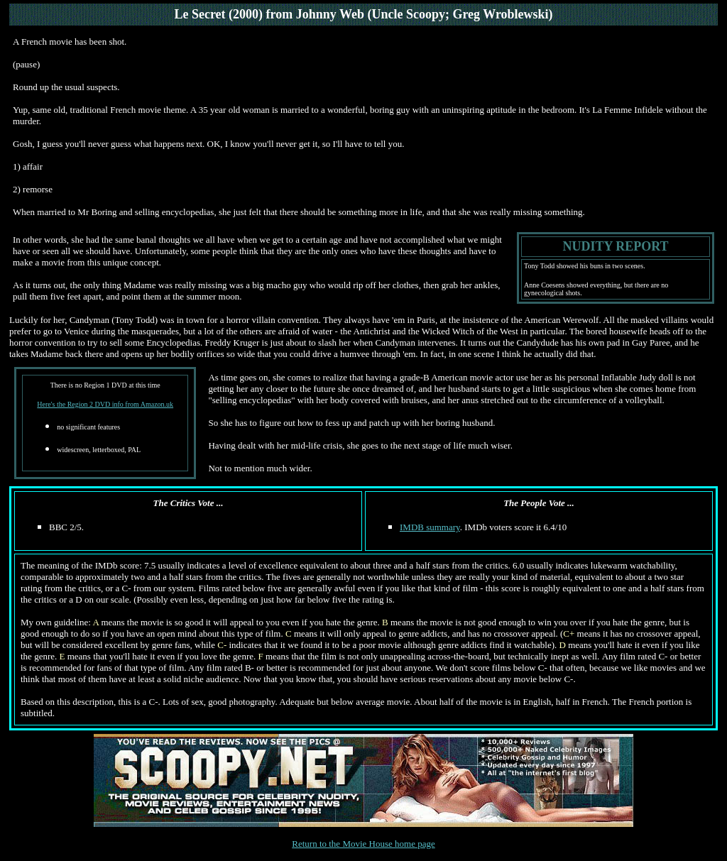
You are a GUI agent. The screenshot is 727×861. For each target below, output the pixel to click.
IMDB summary (430, 527)
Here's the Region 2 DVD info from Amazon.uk (105, 404)
